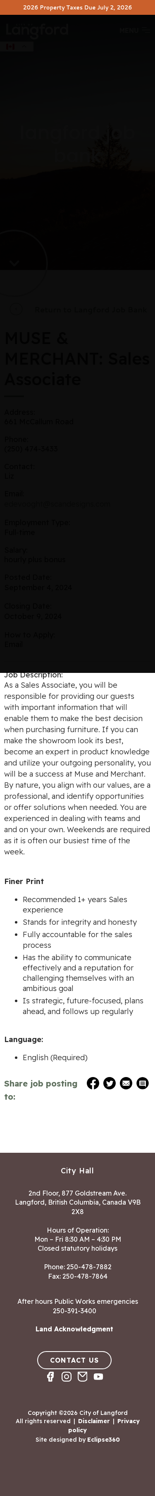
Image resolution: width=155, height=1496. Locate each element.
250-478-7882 (89, 1267)
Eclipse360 (103, 1439)
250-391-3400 (74, 1311)
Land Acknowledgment (74, 1329)
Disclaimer (94, 1421)
